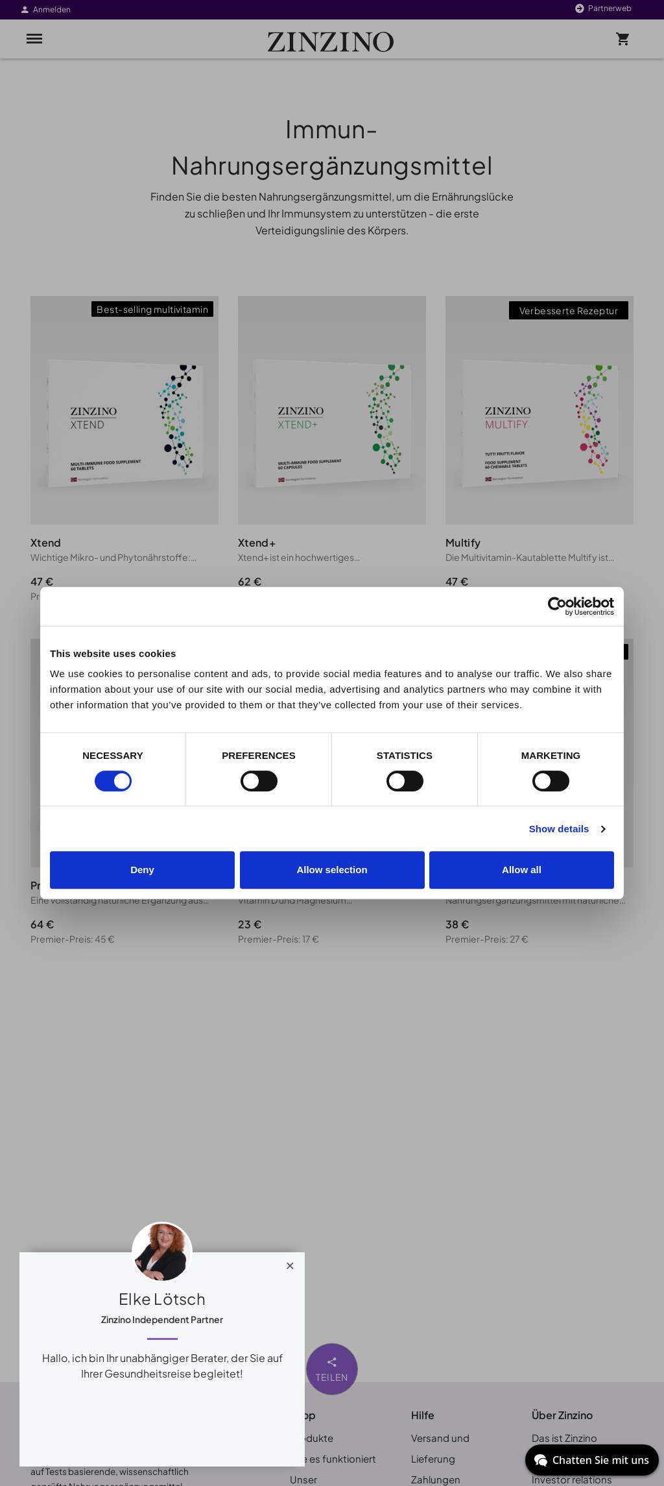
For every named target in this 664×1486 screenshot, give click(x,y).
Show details (559, 828)
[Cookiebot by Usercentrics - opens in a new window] (557, 606)
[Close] (290, 1263)
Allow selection (331, 869)
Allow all (521, 869)
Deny (142, 869)
